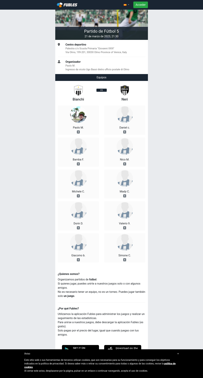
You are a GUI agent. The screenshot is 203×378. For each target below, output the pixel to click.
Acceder (141, 4)
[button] (126, 4)
